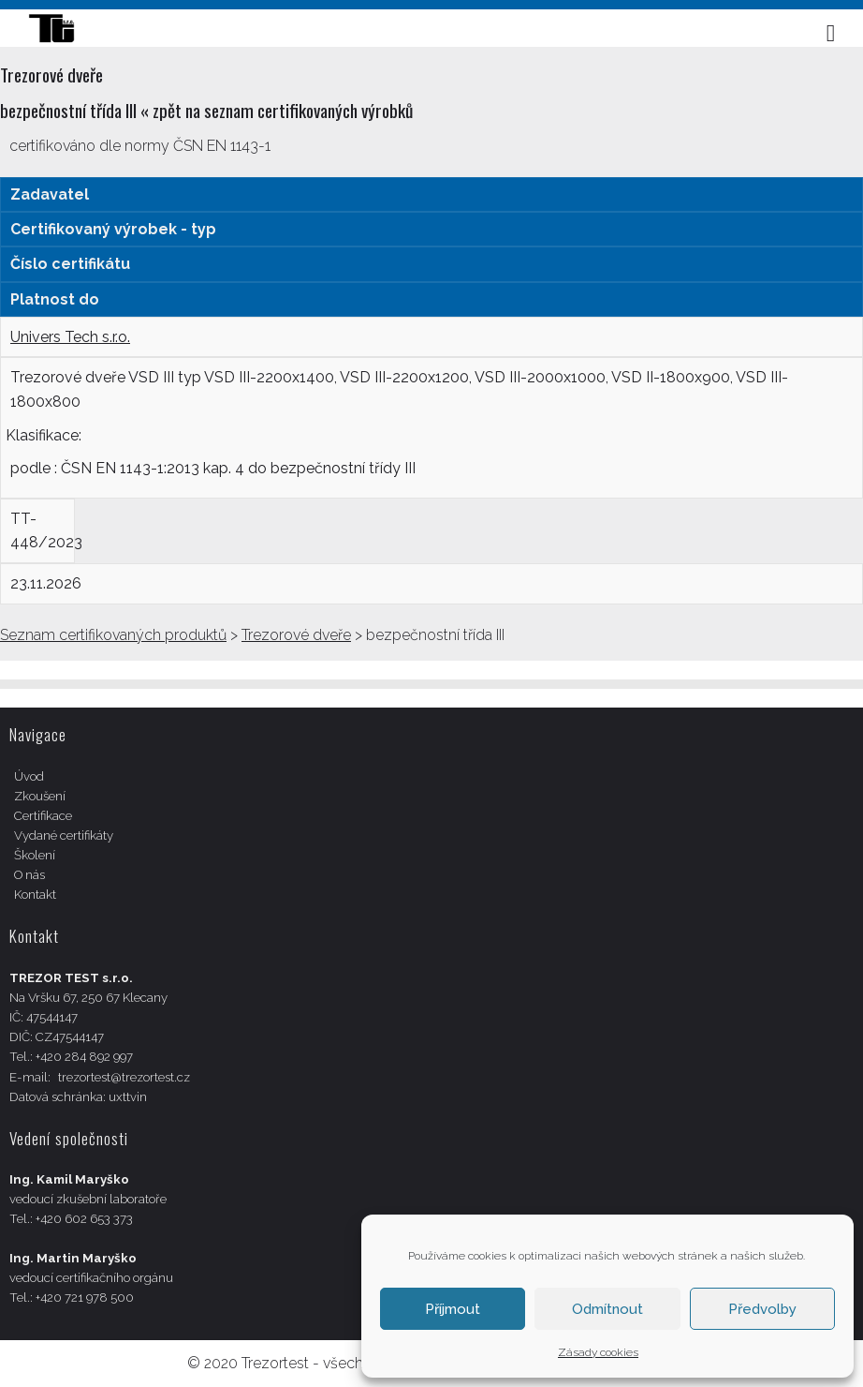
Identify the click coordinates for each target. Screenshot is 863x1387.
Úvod (29, 776)
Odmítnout (607, 1309)
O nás (29, 875)
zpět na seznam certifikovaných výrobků (283, 110)
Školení (34, 855)
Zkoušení (40, 796)
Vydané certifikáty (63, 835)
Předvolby (762, 1309)
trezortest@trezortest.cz (124, 1077)
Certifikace (43, 816)
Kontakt (35, 894)
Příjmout (452, 1309)
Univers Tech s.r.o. (70, 337)
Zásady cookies (598, 1352)
